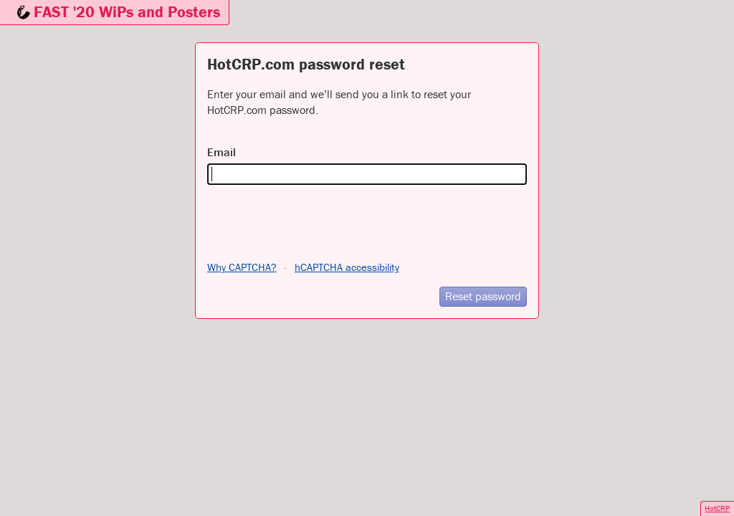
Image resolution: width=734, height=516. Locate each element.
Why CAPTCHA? (242, 267)
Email (221, 152)
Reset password (483, 296)
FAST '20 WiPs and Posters (127, 12)
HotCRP (717, 508)
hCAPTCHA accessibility (347, 267)
